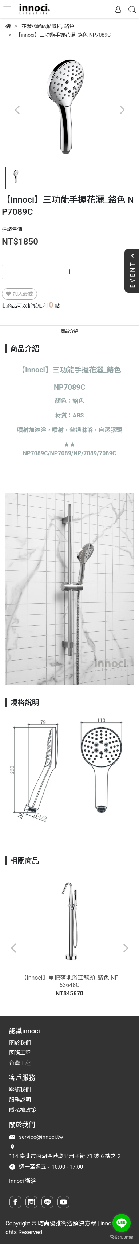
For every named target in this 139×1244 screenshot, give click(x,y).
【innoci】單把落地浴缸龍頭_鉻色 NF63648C (69, 981)
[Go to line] (121, 1223)
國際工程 (20, 1053)
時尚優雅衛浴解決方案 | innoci (77, 1223)
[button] (122, 110)
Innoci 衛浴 (22, 1181)
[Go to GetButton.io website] (121, 1237)
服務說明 (20, 1100)
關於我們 (20, 1042)
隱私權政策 (22, 1110)
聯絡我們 (20, 1089)
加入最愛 (19, 294)
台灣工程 (20, 1063)
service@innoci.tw (41, 1137)
